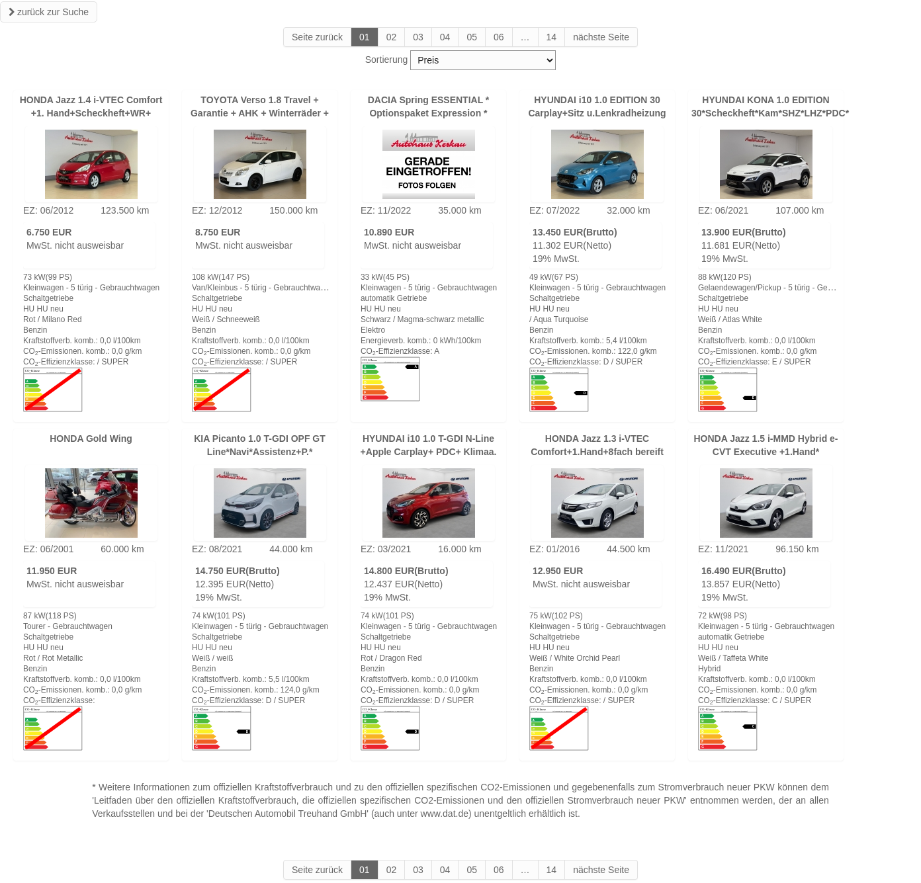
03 (418, 37)
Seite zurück (317, 37)
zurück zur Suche (49, 12)
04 (445, 37)
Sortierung (386, 59)
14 (552, 37)
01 (364, 37)
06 (499, 37)
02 (391, 37)
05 (471, 37)
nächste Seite (601, 37)
